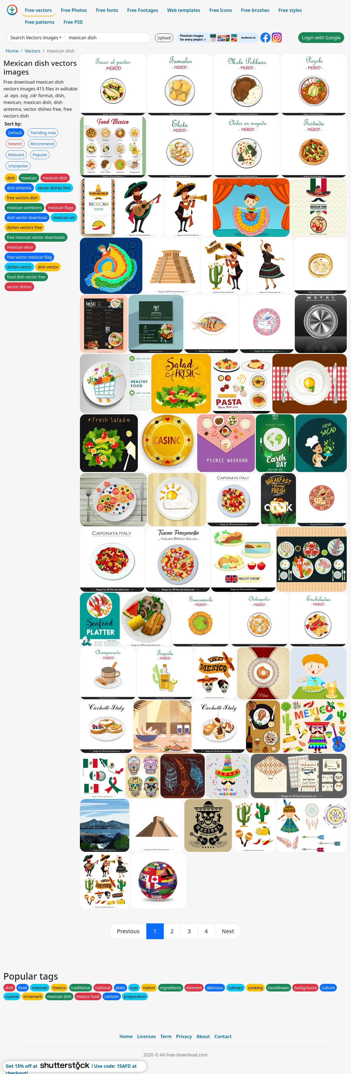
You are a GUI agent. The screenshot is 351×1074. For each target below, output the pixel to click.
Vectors (32, 51)
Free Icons (220, 10)
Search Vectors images (34, 37)
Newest (15, 143)
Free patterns (39, 22)
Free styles (290, 10)
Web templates (183, 10)
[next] (228, 931)
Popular (40, 154)
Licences (146, 1036)
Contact (223, 1036)
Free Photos (74, 10)
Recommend (42, 143)
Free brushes (255, 10)
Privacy (184, 1036)
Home (12, 51)
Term (166, 1036)
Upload (164, 37)
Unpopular (18, 165)
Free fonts (107, 10)
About (203, 1036)
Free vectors (38, 10)
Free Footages (142, 10)
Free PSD (73, 22)
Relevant (16, 154)
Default (15, 132)
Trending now (43, 132)
